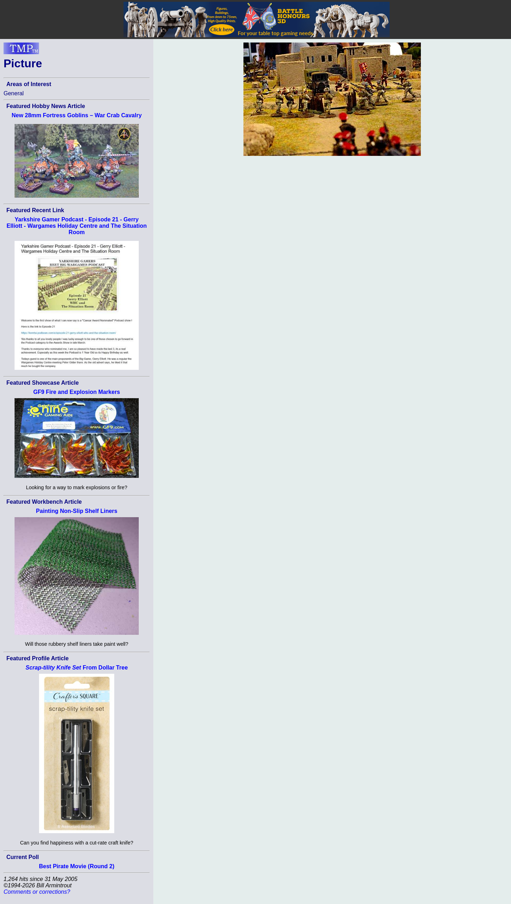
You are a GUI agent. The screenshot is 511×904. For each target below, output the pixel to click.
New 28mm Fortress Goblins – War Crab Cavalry (77, 115)
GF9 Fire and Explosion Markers (76, 392)
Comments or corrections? (37, 892)
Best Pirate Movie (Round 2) (76, 866)
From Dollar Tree (77, 668)
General (14, 93)
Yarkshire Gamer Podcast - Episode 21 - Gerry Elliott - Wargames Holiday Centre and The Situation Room (76, 225)
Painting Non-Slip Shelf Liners (76, 511)
